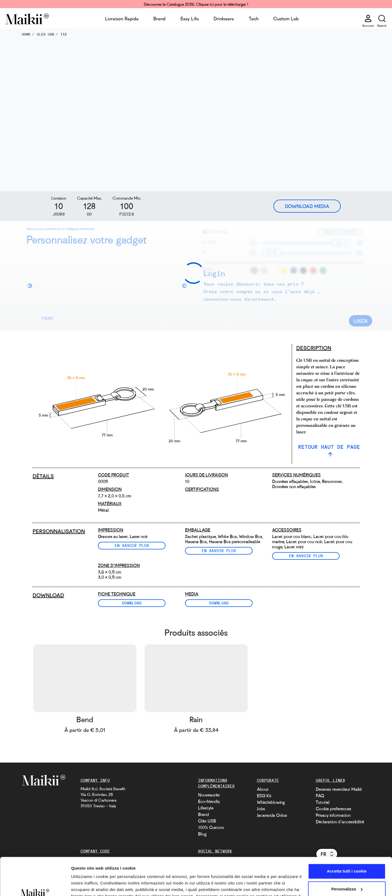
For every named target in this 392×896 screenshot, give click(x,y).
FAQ (320, 795)
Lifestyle (205, 808)
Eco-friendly (209, 801)
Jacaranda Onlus (272, 815)
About (263, 789)
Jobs (261, 808)
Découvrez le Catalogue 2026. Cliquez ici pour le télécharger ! (196, 4)
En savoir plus (132, 545)
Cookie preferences (333, 808)
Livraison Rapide (122, 18)
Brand (159, 18)
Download (132, 602)
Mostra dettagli (85, 885)
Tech (254, 18)
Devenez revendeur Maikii (339, 789)
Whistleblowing (271, 802)
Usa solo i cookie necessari (346, 874)
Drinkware (223, 18)
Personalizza (346, 856)
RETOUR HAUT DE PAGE (329, 446)
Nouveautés (209, 795)
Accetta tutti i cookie (347, 839)
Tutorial (323, 802)
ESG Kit (264, 795)
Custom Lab (286, 18)
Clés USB (207, 821)
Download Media (307, 206)
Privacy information (333, 815)
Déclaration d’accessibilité (340, 821)
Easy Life (189, 18)
